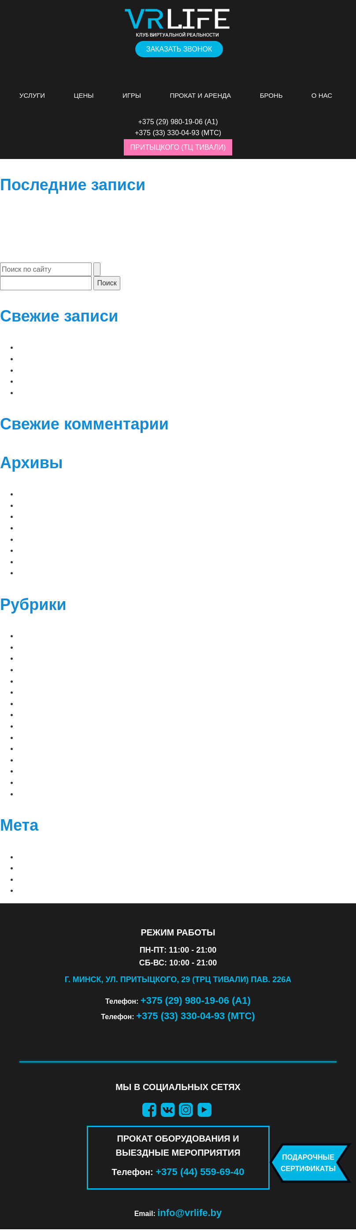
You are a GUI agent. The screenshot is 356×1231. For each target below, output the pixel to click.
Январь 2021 (41, 550)
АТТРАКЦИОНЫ (44, 703)
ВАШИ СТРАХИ (43, 726)
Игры (131, 95)
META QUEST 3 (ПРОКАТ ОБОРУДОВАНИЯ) (90, 669)
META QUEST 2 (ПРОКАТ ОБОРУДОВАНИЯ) (90, 658)
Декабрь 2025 (42, 528)
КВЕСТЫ (32, 760)
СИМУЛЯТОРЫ (43, 782)
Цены (83, 95)
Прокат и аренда (200, 95)
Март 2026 (36, 505)
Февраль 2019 (43, 573)
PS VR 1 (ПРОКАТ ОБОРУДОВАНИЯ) (79, 681)
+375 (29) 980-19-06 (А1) (196, 1000)
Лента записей (47, 868)
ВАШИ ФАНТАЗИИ (48, 737)
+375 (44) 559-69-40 (200, 1171)
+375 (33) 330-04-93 (167, 133)
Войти (30, 857)
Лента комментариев (60, 879)
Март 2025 (36, 539)
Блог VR (33, 714)
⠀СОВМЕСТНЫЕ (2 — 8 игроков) (76, 647)
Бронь (271, 95)
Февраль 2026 (43, 516)
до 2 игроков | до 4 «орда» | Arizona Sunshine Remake (122, 347)
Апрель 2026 (40, 494)
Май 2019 (34, 562)
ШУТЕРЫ (33, 794)
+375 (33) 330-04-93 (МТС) (195, 1015)
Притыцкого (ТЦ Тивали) (178, 147)
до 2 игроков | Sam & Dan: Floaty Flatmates (102, 392)
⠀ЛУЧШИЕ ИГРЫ (46, 636)
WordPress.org (50, 890)
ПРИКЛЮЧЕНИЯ (45, 771)
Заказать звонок (179, 49)
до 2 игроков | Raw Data (64, 381)
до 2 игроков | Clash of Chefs (77, 370)
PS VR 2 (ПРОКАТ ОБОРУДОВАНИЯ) (79, 692)
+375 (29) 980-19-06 (170, 122)
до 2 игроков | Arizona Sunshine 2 (84, 358)
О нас (322, 95)
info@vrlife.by (189, 1212)
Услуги (32, 95)
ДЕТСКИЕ (34, 748)
